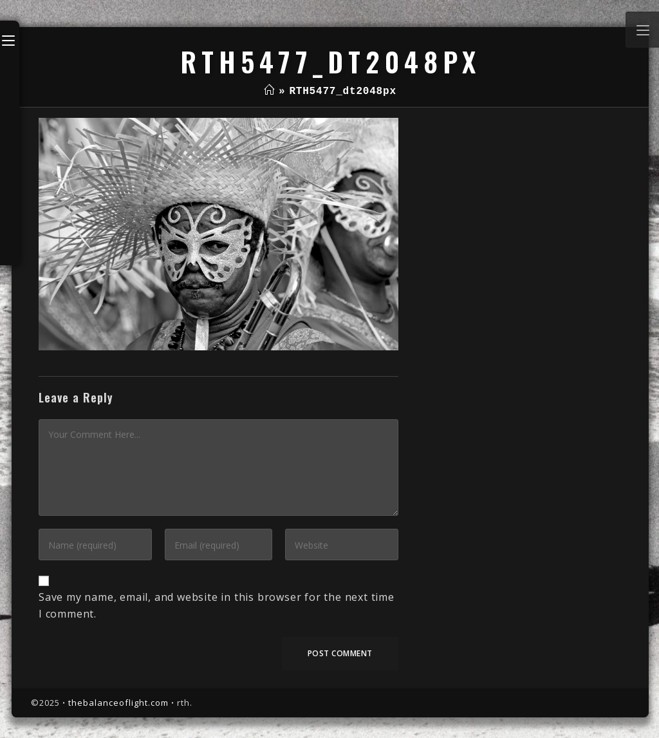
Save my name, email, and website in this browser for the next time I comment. (216, 605)
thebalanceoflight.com (118, 702)
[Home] (269, 91)
